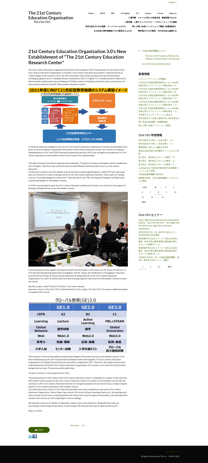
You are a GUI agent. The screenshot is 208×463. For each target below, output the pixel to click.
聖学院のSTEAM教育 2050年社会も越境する (157, 31)
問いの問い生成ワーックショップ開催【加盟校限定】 (154, 26)
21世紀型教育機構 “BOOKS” (151, 174)
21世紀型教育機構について (154, 51)
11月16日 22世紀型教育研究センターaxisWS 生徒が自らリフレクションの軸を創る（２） (158, 103)
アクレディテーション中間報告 (152, 79)
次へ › (84, 425)
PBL (112, 13)
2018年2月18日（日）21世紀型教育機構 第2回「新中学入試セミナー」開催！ (158, 258)
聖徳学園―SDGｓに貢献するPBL (153, 147)
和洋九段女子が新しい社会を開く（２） (156, 140)
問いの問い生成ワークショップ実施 (154, 125)
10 (175, 192)
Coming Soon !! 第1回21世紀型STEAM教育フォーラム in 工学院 (158, 169)
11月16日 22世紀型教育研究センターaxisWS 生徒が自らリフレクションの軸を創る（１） (158, 109)
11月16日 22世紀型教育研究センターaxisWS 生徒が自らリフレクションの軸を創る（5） (158, 84)
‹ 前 (155, 187)
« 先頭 (144, 187)
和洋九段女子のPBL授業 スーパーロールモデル (105, 26)
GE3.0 (102, 13)
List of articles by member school (156, 64)
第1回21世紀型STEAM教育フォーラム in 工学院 (158, 152)
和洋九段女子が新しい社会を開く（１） (156, 143)
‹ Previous (74, 425)
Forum (160, 13)
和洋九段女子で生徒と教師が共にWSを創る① (158, 118)
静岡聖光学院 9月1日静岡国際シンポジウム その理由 (159, 179)
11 (143, 197)
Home (91, 13)
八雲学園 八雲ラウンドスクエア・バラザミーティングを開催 (152, 22)
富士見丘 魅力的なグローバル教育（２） (157, 161)
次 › (163, 197)
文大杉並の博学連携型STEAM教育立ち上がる (113, 31)
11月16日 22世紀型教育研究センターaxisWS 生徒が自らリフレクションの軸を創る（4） (158, 90)
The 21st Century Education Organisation (50, 15)
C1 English (125, 13)
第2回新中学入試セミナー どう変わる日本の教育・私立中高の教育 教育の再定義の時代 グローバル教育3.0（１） (158, 251)
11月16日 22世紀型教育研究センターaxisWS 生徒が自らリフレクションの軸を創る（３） (158, 96)
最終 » (144, 202)
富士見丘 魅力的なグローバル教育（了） (157, 157)
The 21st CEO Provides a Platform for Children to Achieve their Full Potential (162, 57)
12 (152, 197)
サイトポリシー (173, 452)
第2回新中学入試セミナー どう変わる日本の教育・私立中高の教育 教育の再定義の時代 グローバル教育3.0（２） (158, 241)
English (172, 2)
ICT (137, 13)
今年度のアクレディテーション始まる (155, 114)
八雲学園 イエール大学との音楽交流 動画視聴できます (152, 17)
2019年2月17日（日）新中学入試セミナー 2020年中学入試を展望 (158, 233)
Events (148, 13)
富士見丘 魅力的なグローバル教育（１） (157, 164)
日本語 (39, 430)
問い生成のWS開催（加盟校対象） (153, 122)
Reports (173, 13)
